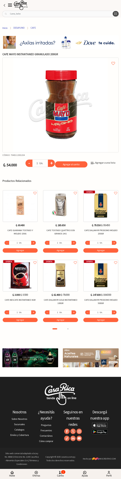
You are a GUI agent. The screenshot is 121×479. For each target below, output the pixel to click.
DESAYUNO (19, 27)
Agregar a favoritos (20, 189)
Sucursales (19, 424)
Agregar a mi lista (60, 60)
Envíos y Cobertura (19, 435)
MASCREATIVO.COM (104, 458)
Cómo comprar (46, 441)
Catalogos (19, 429)
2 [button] (67, 329)
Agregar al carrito (71, 164)
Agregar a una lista (103, 162)
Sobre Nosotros (19, 418)
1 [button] (55, 329)
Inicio (5, 27)
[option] (60, 105)
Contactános (46, 435)
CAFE (33, 27)
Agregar (20, 250)
